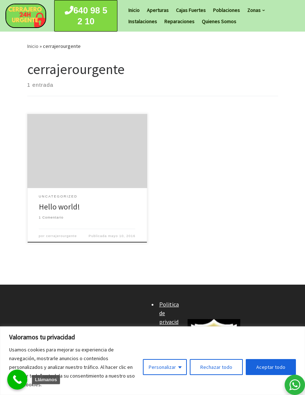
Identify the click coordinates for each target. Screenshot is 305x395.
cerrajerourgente (61, 236)
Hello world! (59, 207)
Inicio (33, 46)
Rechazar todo (216, 367)
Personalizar (162, 367)
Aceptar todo (270, 367)
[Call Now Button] (17, 380)
